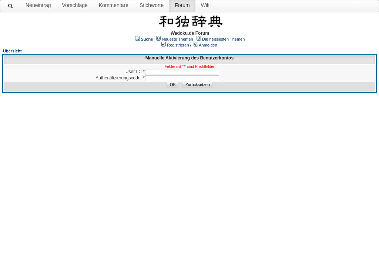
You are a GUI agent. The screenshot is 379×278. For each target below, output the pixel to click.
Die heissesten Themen (223, 39)
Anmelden (208, 45)
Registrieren (178, 45)
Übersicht (12, 51)
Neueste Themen (177, 39)
